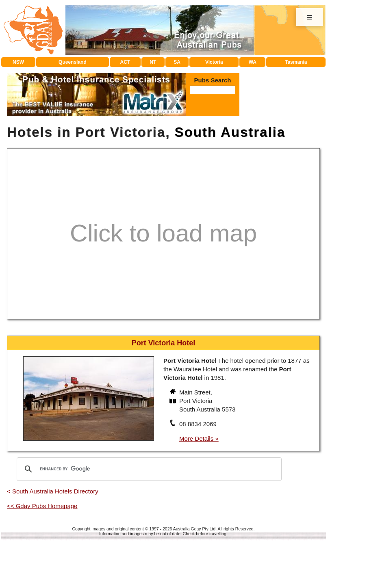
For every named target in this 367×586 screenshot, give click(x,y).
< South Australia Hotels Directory (52, 491)
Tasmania (296, 62)
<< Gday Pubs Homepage (42, 505)
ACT (125, 62)
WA (252, 62)
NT (153, 62)
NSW (18, 62)
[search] (148, 469)
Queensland (73, 62)
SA (177, 62)
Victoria (214, 62)
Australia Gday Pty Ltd (194, 528)
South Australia (229, 132)
